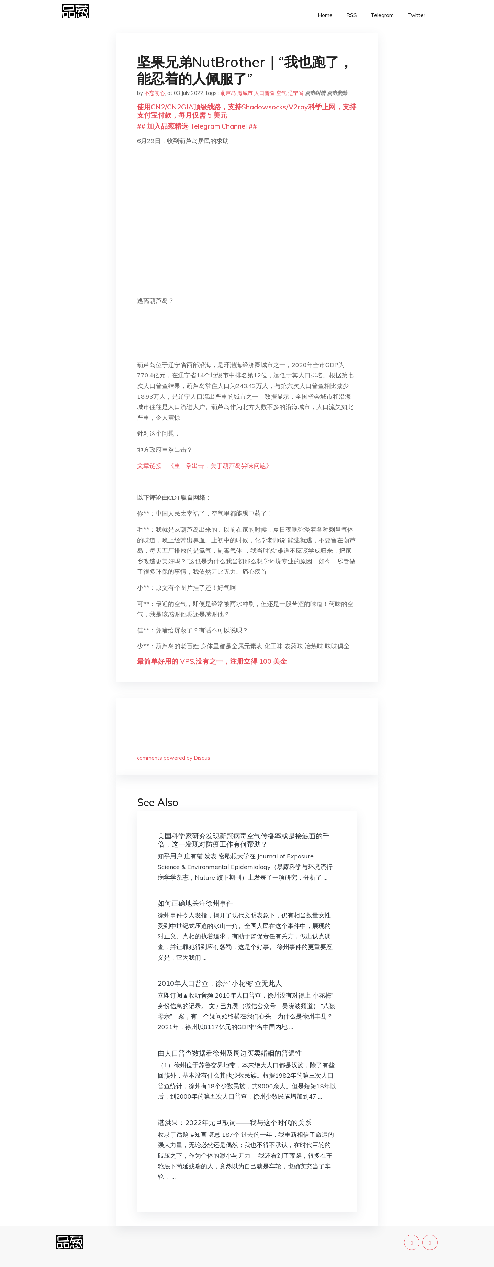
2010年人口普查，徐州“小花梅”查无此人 (220, 983)
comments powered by (173, 757)
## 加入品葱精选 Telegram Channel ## (197, 126)
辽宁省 (295, 93)
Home (325, 15)
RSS (351, 15)
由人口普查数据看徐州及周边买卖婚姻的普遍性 (230, 1053)
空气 (281, 93)
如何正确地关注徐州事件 (195, 903)
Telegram (382, 15)
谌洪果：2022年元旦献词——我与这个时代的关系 (235, 1122)
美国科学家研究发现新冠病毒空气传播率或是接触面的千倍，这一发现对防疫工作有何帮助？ (243, 839)
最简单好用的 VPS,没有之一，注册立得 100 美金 (212, 661)
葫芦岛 (228, 93)
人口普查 (264, 93)
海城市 (245, 93)
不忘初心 (154, 93)
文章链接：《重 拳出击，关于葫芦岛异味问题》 (204, 466)
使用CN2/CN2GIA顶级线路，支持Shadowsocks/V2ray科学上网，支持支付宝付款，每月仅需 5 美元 (246, 110)
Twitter (416, 15)
